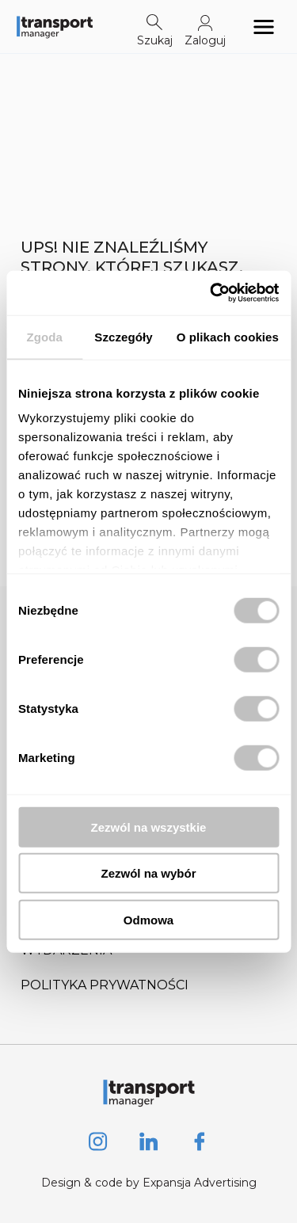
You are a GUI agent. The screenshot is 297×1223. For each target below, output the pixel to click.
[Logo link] (54, 26)
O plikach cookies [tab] (228, 336)
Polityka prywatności (104, 984)
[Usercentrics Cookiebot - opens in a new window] (211, 293)
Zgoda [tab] (44, 336)
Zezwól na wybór (148, 873)
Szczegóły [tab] (123, 336)
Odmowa (148, 919)
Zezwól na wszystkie (149, 826)
